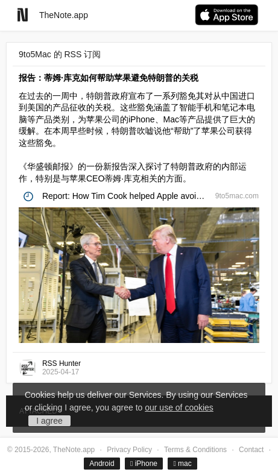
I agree (49, 421)
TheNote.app (63, 15)
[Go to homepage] (22, 14)
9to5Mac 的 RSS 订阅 (60, 54)
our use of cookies (179, 407)
